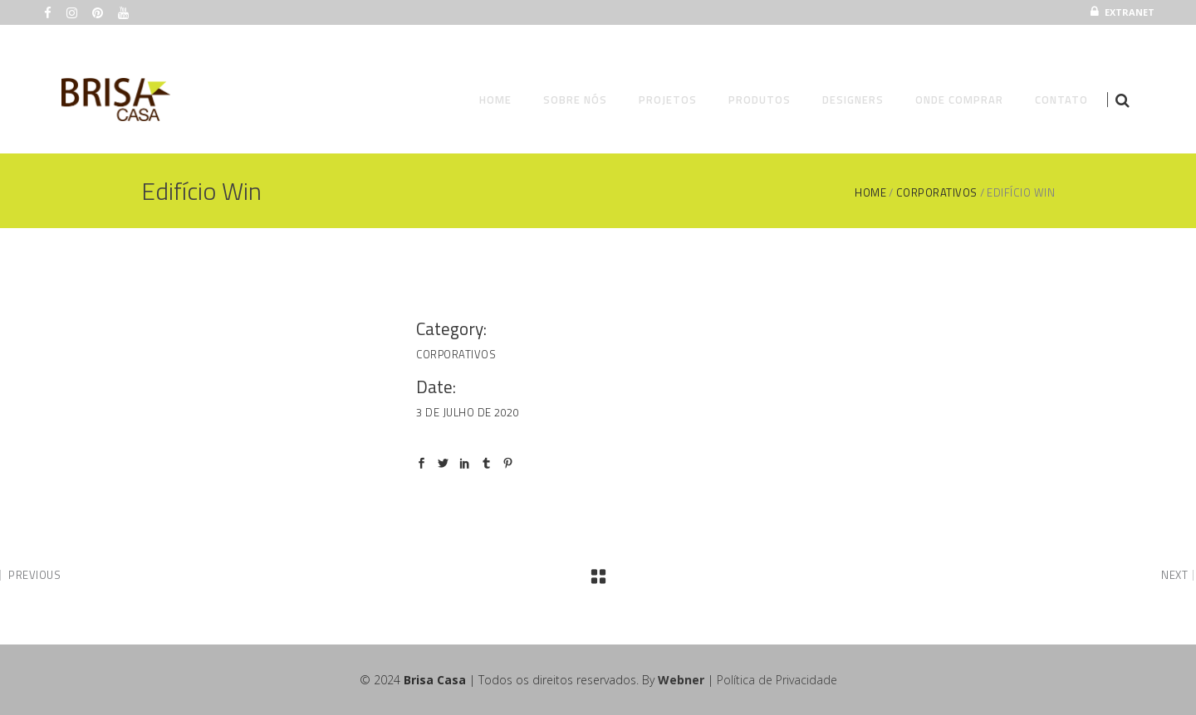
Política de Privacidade (777, 680)
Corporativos (937, 192)
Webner (681, 680)
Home (870, 192)
